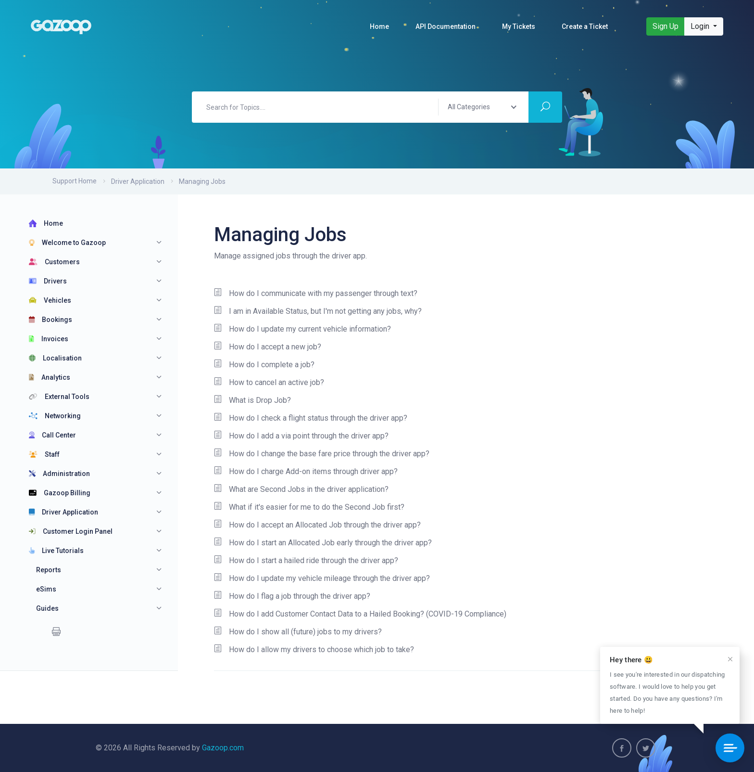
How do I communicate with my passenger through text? (315, 293)
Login (701, 26)
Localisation (55, 358)
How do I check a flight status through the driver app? (310, 418)
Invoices (48, 339)
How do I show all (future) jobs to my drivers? (298, 632)
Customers (54, 262)
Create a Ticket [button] (585, 26)
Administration (59, 473)
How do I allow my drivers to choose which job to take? (314, 649)
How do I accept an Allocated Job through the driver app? (317, 525)
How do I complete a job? (264, 365)
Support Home (74, 181)
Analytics (49, 377)
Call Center (52, 435)
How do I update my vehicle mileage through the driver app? (322, 578)
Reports (48, 570)
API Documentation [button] (445, 26)
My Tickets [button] (518, 26)
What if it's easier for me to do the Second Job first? (309, 507)
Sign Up (666, 26)
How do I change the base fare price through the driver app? (321, 454)
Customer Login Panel (71, 531)
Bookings (50, 319)
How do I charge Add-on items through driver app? (306, 471)
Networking (55, 416)
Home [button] (379, 26)
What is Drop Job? (252, 400)
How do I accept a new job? (267, 347)
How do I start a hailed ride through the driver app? (306, 560)
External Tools (59, 396)
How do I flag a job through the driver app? (292, 596)
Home (46, 223)
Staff (44, 454)
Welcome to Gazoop (67, 242)
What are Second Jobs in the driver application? (301, 489)
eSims (46, 589)
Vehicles (50, 300)
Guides (47, 608)
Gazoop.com (223, 747)
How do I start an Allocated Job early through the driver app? (323, 543)
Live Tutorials (56, 550)
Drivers (48, 281)
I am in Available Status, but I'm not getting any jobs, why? (318, 311)
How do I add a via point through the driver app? (301, 436)
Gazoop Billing (59, 493)
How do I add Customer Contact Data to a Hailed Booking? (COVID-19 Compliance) (360, 614)
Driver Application (137, 181)
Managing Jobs (202, 181)
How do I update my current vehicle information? (302, 329)
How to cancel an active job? (269, 382)
